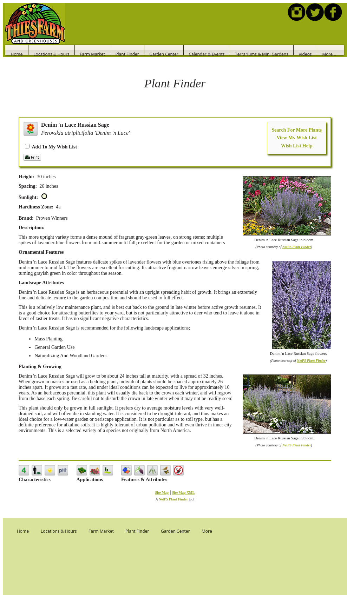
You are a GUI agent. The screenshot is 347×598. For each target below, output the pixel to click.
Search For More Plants (296, 130)
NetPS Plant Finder (296, 247)
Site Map (162, 492)
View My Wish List (296, 137)
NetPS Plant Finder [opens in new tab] (173, 499)
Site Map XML (183, 492)
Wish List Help (297, 145)
